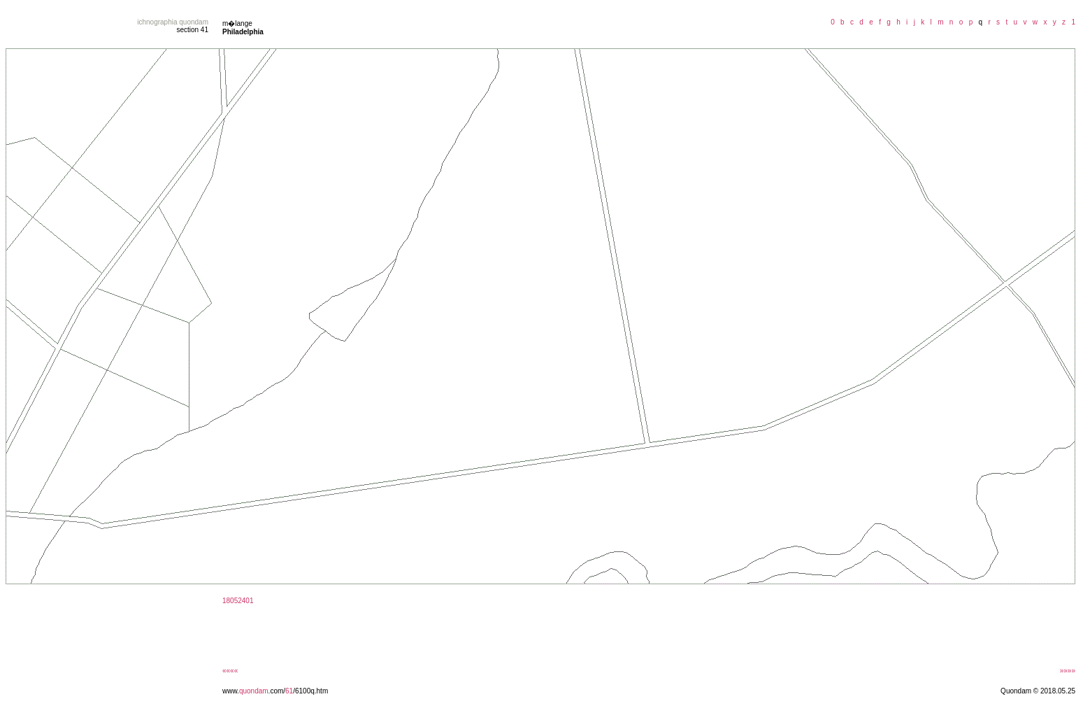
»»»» (1067, 671)
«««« (230, 671)
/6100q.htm (310, 691)
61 (289, 691)
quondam (253, 691)
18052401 (238, 601)
